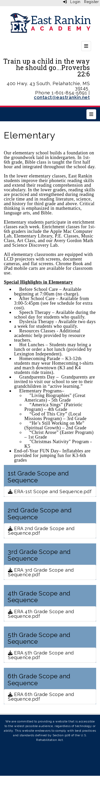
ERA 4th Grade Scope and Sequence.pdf (41, 614)
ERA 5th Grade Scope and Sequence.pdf (41, 655)
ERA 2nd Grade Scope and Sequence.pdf (41, 531)
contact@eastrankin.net (62, 97)
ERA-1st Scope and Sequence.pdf (50, 491)
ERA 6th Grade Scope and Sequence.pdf (41, 697)
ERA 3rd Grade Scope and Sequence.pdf (41, 572)
